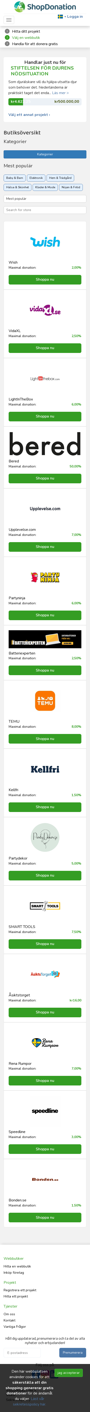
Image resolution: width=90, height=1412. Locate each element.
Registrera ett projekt (20, 1290)
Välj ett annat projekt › (29, 115)
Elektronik (36, 178)
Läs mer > (60, 93)
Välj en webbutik (26, 37)
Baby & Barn (14, 178)
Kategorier (45, 154)
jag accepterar (69, 1372)
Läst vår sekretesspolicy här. (29, 1401)
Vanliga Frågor (15, 1326)
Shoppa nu (45, 279)
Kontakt (9, 1320)
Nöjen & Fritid (71, 187)
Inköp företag (14, 1272)
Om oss (9, 1314)
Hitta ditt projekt (26, 31)
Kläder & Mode (45, 187)
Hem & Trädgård (60, 178)
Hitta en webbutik (17, 1266)
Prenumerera (73, 1352)
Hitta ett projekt (16, 1296)
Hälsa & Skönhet (17, 187)
